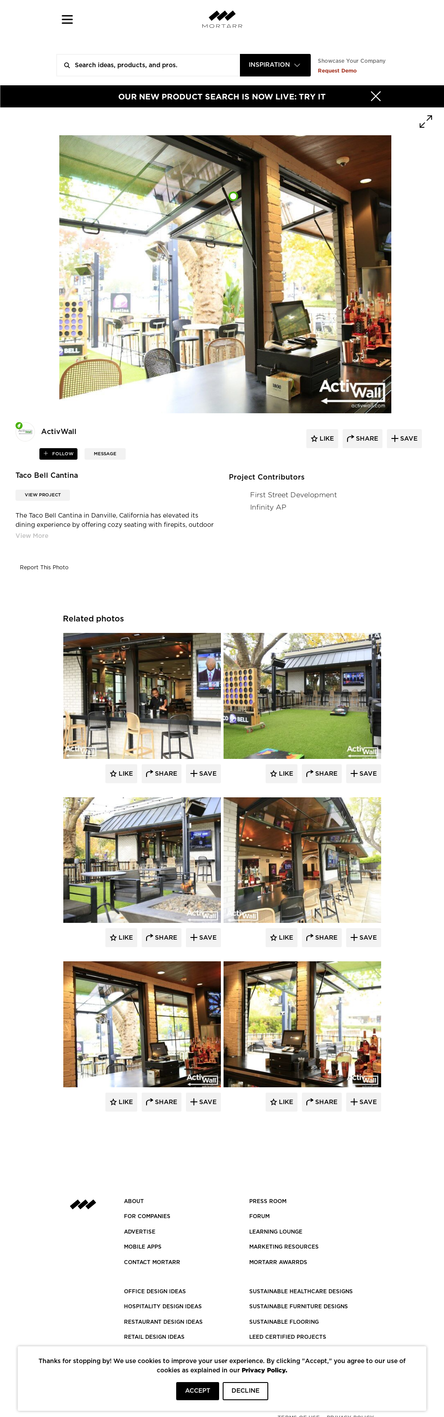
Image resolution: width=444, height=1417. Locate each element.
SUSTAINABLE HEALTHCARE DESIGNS (301, 1291)
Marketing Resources (284, 1246)
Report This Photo (44, 567)
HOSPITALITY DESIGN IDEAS (163, 1306)
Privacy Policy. (264, 1370)
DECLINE (245, 1391)
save (407, 439)
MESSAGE (105, 454)
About (134, 1201)
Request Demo (337, 70)
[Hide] (375, 96)
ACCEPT (197, 1391)
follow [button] (62, 454)
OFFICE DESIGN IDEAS (155, 1291)
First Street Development (293, 495)
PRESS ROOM (267, 1201)
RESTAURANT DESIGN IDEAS (163, 1322)
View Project (43, 495)
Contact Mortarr (152, 1262)
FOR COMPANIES (147, 1216)
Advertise (139, 1231)
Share (165, 774)
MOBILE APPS (143, 1246)
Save (206, 774)
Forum (259, 1216)
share (366, 439)
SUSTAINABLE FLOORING (284, 1322)
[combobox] (275, 65)
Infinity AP (268, 507)
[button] (67, 19)
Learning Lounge (275, 1231)
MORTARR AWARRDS (278, 1262)
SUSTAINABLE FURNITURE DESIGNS (298, 1306)
